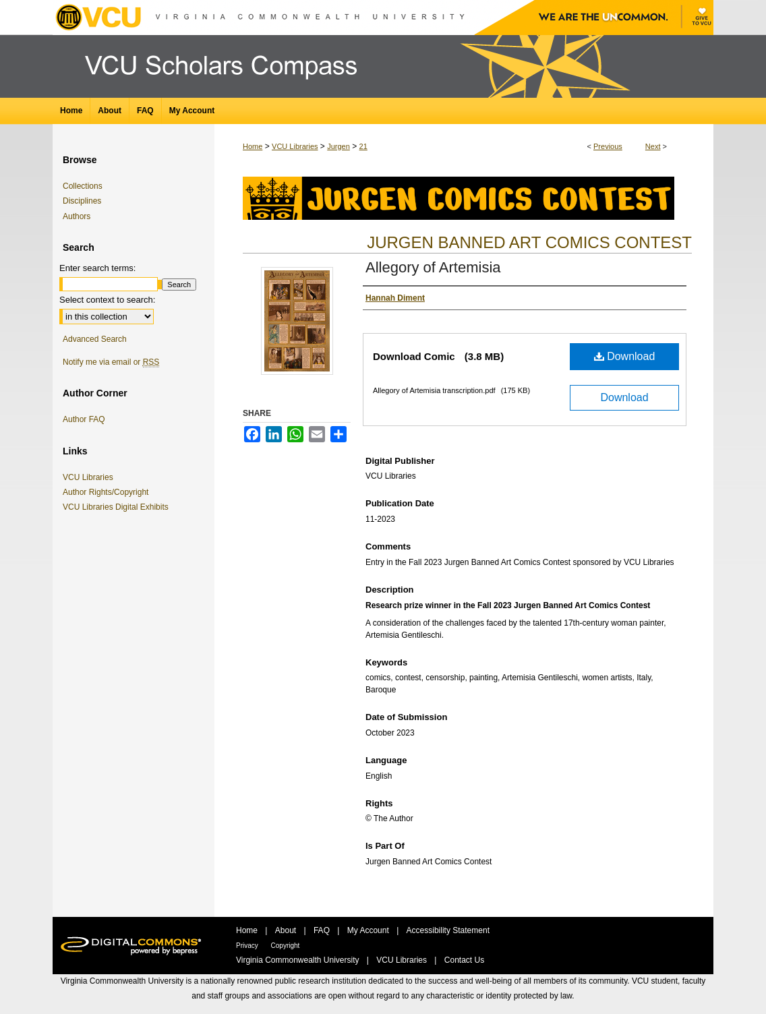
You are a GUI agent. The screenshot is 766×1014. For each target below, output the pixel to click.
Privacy (248, 945)
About (287, 930)
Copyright (285, 945)
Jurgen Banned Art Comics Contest (529, 242)
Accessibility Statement (448, 930)
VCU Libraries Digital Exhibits (118, 507)
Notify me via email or (111, 362)
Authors (76, 216)
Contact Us (464, 960)
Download (624, 356)
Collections (82, 186)
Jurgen (338, 146)
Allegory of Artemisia (433, 267)
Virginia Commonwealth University (298, 960)
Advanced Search (95, 339)
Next (653, 146)
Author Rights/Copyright (107, 492)
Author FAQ (84, 419)
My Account (369, 930)
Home (252, 146)
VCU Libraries (295, 146)
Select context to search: (107, 300)
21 (363, 146)
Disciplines (82, 201)
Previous (607, 146)
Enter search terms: (97, 268)
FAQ (323, 930)
